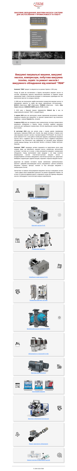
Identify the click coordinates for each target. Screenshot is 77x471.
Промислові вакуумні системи (38, 300)
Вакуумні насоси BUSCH (38, 373)
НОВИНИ (34, 34)
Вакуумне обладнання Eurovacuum (38, 418)
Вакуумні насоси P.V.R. (38, 225)
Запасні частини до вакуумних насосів (38, 460)
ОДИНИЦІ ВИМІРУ (36, 40)
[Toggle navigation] (17, 62)
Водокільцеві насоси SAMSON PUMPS (38, 329)
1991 (38, 5)
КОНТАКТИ (35, 42)
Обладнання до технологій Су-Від (38, 353)
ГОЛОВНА (34, 32)
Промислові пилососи (38, 249)
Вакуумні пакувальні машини (38, 198)
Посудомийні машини (38, 391)
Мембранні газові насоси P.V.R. (38, 277)
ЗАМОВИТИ (35, 44)
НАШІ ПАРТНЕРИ (36, 36)
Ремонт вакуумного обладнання (38, 444)
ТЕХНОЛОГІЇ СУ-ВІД (37, 38)
